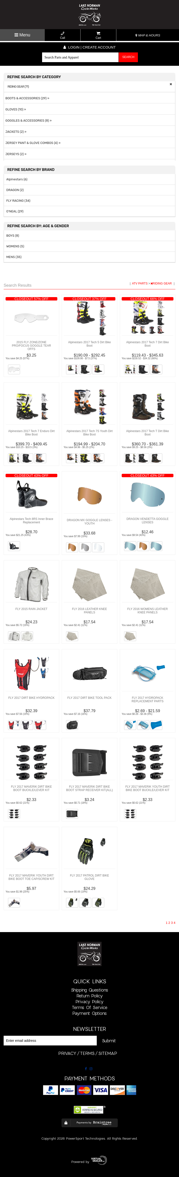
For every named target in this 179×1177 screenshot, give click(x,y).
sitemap (107, 1053)
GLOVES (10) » (15, 109)
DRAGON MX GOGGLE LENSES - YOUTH (89, 521)
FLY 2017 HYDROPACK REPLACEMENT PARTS (148, 699)
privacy (67, 1053)
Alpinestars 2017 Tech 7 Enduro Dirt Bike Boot (31, 432)
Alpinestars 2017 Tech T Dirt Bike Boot (147, 432)
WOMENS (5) (15, 246)
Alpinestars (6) (16, 179)
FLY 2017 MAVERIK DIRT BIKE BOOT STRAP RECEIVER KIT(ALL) (89, 788)
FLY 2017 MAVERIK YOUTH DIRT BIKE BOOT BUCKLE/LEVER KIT (147, 788)
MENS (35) (14, 257)
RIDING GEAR (161, 283)
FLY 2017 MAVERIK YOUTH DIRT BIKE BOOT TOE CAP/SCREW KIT (31, 877)
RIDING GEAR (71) (18, 86)
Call (62, 36)
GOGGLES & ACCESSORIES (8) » (28, 120)
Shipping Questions (89, 990)
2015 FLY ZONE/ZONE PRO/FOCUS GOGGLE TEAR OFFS (31, 346)
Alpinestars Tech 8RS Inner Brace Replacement (31, 520)
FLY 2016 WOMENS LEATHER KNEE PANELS (147, 610)
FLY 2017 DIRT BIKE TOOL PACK (89, 698)
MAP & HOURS (147, 35)
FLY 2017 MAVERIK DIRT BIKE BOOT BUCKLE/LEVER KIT (31, 788)
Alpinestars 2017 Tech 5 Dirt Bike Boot (89, 344)
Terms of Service (89, 1007)
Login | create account (89, 47)
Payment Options (89, 1013)
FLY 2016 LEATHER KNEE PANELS (89, 610)
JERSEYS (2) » (15, 154)
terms (87, 1053)
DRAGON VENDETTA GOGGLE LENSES (148, 520)
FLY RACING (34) (18, 200)
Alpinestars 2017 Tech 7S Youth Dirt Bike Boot (89, 432)
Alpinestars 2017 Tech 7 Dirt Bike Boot (147, 344)
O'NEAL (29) (14, 211)
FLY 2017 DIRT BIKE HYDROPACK (31, 698)
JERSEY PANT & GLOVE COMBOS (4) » (32, 143)
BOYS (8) (12, 235)
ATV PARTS (140, 283)
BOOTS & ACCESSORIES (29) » (26, 98)
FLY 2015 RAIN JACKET (31, 609)
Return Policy (89, 995)
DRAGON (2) (15, 190)
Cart (98, 36)
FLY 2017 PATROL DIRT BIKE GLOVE (89, 877)
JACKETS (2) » (15, 132)
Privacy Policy (89, 1001)
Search (128, 57)
